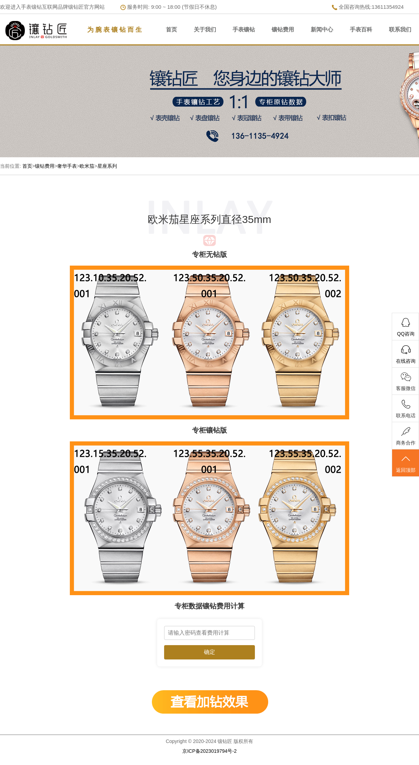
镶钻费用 (283, 30)
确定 (209, 652)
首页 (171, 30)
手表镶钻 (244, 30)
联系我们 (400, 30)
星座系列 (107, 166)
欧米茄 (87, 166)
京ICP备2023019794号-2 (209, 751)
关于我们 (205, 30)
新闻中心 (322, 30)
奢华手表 (67, 166)
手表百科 (361, 30)
